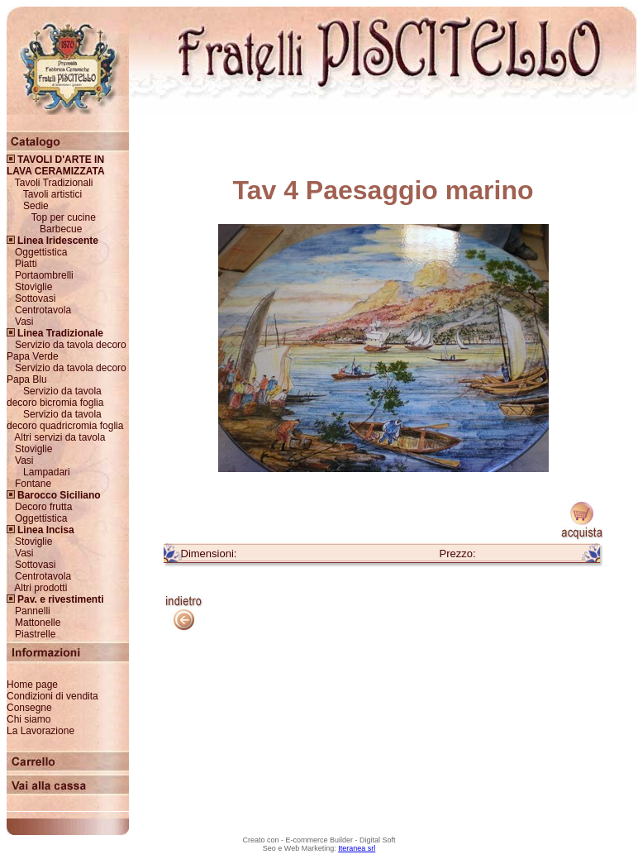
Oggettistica (41, 252)
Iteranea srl (356, 848)
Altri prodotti (40, 588)
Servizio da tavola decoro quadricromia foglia (65, 420)
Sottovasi (35, 298)
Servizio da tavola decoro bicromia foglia (55, 396)
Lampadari (46, 472)
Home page (32, 684)
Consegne (29, 707)
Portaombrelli (44, 275)
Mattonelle (37, 622)
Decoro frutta (43, 507)
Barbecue (61, 229)
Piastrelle (35, 634)
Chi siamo (28, 719)
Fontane (33, 483)
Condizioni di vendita (52, 696)
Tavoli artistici (52, 194)
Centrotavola (43, 310)
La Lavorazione (40, 731)
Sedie (36, 206)
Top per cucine (63, 217)
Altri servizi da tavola (59, 437)
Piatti (26, 264)
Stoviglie (33, 287)
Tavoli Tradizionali (54, 183)
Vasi (24, 321)
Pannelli (32, 611)
